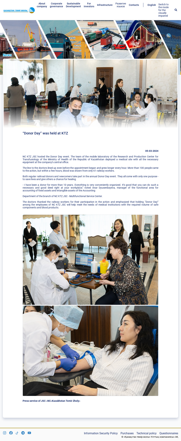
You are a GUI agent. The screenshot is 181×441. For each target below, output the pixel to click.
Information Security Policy (101, 433)
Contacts (134, 5)
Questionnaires (168, 433)
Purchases (127, 433)
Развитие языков (120, 5)
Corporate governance (56, 5)
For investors (89, 5)
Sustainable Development (73, 5)
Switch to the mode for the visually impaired (163, 10)
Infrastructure (105, 5)
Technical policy (146, 433)
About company (42, 5)
